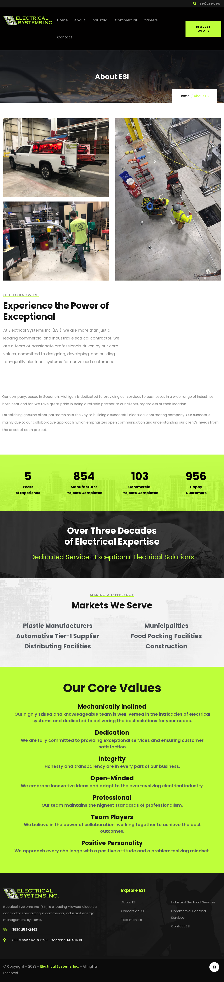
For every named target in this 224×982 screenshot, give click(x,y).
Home (184, 96)
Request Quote (203, 29)
